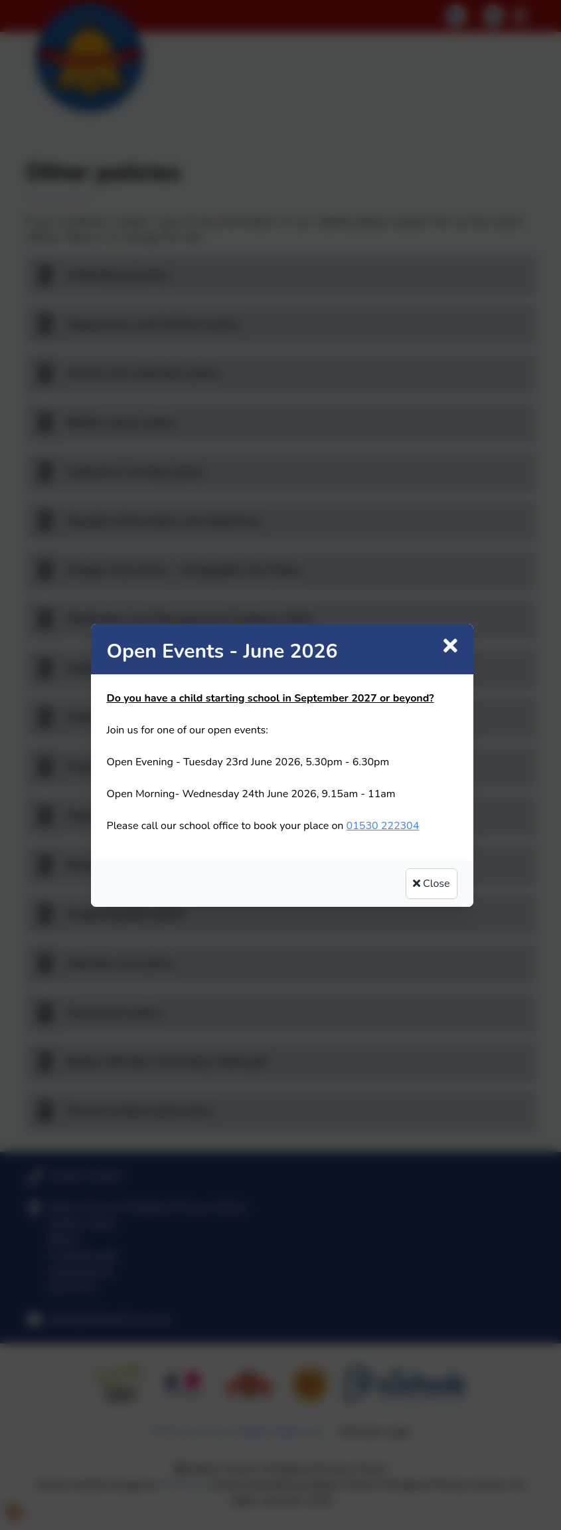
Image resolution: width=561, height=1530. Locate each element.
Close (431, 883)
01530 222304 (383, 825)
